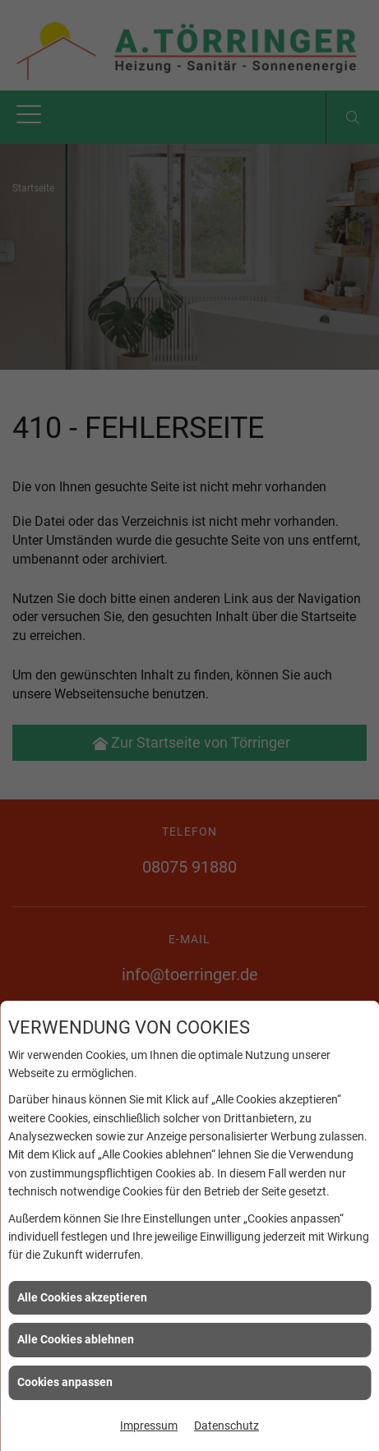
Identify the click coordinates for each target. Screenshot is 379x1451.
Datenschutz (226, 1425)
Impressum (149, 1425)
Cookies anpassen (65, 1382)
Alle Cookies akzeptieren (82, 1297)
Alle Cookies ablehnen (75, 1339)
